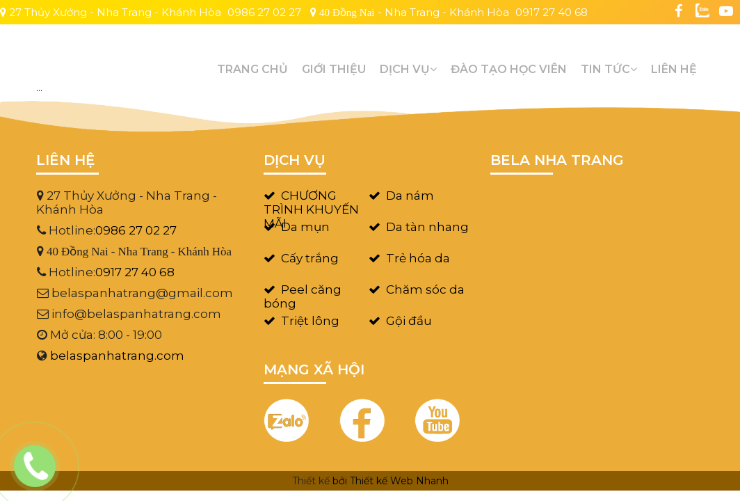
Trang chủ (252, 69)
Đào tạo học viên (509, 69)
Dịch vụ (408, 69)
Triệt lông (310, 321)
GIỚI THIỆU (334, 69)
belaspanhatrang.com (117, 356)
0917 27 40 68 (551, 12)
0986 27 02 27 (264, 12)
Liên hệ (674, 69)
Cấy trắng (310, 258)
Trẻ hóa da (418, 258)
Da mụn (305, 227)
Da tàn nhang (427, 227)
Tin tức (609, 69)
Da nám (410, 195)
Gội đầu (409, 321)
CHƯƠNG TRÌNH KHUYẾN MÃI (311, 209)
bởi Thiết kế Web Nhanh (390, 481)
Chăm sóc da (425, 289)
